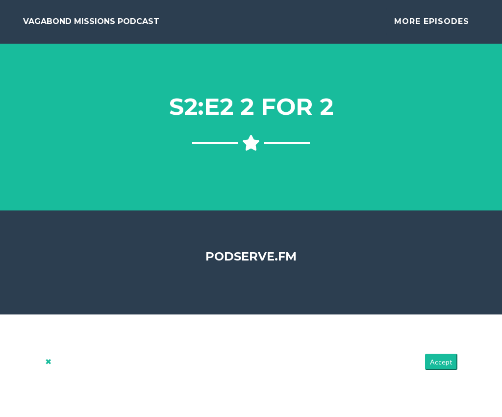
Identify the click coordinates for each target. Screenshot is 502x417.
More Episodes (431, 25)
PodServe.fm (251, 264)
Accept (441, 369)
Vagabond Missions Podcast (91, 25)
